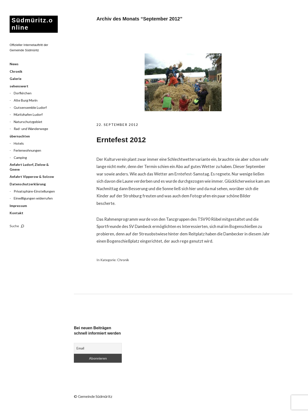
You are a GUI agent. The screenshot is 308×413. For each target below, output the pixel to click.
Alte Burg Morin (26, 100)
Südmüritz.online (32, 24)
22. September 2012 (117, 125)
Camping (20, 157)
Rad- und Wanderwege (31, 129)
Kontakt (16, 213)
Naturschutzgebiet (28, 122)
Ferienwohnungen (27, 150)
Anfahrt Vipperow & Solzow (32, 176)
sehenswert (19, 86)
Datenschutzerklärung (28, 184)
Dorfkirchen (23, 93)
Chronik (16, 71)
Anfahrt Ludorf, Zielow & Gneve (29, 166)
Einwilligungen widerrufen (33, 198)
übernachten (20, 136)
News (14, 64)
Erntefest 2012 (121, 140)
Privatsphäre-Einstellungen (34, 191)
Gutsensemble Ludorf (30, 107)
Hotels (19, 143)
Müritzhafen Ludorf (28, 114)
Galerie (15, 79)
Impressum (18, 206)
